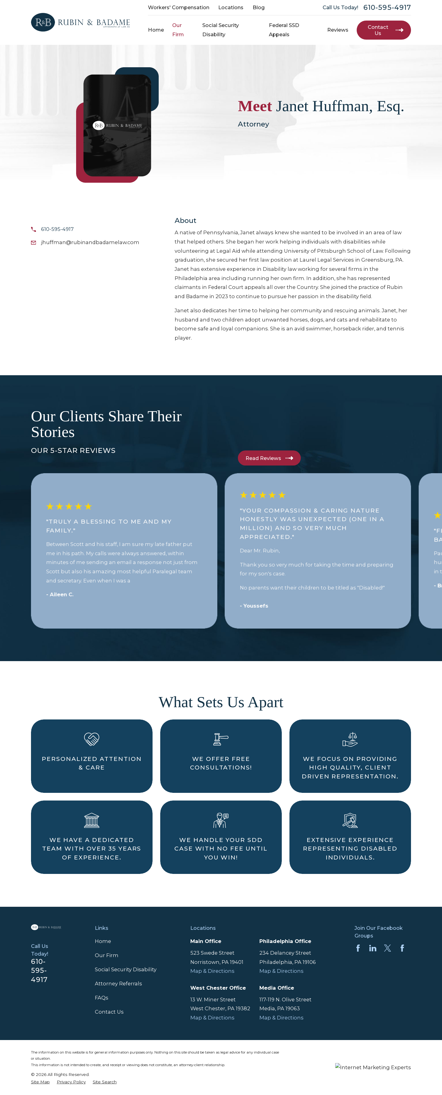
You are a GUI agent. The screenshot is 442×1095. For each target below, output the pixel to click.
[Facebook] (358, 948)
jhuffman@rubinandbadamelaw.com (90, 242)
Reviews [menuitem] (337, 30)
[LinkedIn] (372, 948)
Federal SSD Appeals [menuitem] (284, 29)
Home (103, 941)
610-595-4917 (387, 7)
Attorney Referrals (118, 983)
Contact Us (109, 1012)
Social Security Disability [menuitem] (220, 29)
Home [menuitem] (156, 30)
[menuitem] (40, 1082)
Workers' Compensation (178, 7)
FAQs (101, 998)
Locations (230, 7)
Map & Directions (212, 971)
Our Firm (106, 955)
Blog (259, 7)
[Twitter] (387, 948)
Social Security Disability (126, 969)
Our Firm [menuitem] (178, 29)
